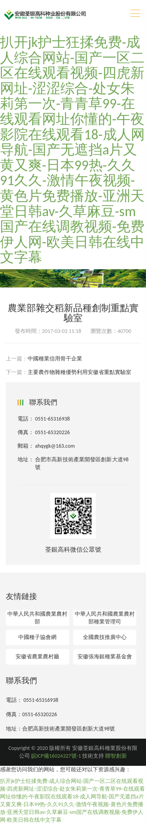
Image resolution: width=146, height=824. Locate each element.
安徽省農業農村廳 (37, 656)
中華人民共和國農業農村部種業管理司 (105, 618)
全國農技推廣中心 (105, 637)
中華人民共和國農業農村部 (37, 618)
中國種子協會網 (37, 637)
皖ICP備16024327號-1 (56, 756)
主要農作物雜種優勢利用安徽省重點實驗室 (79, 372)
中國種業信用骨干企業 (55, 358)
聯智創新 (116, 756)
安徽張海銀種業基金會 (104, 656)
